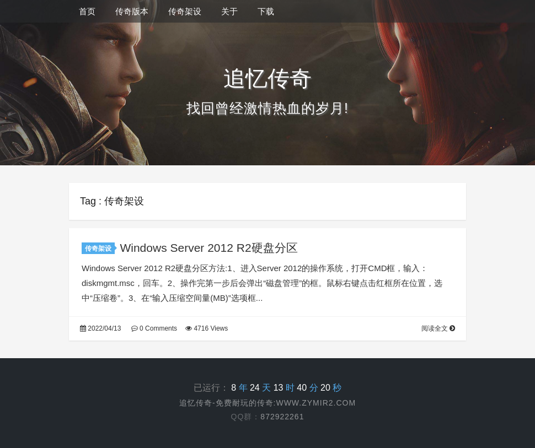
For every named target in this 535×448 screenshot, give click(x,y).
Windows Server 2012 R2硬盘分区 (208, 247)
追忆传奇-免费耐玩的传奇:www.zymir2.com (267, 402)
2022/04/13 (100, 328)
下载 (266, 11)
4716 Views (206, 328)
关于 (229, 11)
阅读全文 (438, 328)
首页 (87, 11)
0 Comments (154, 328)
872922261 (282, 416)
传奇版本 (131, 11)
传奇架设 (184, 11)
